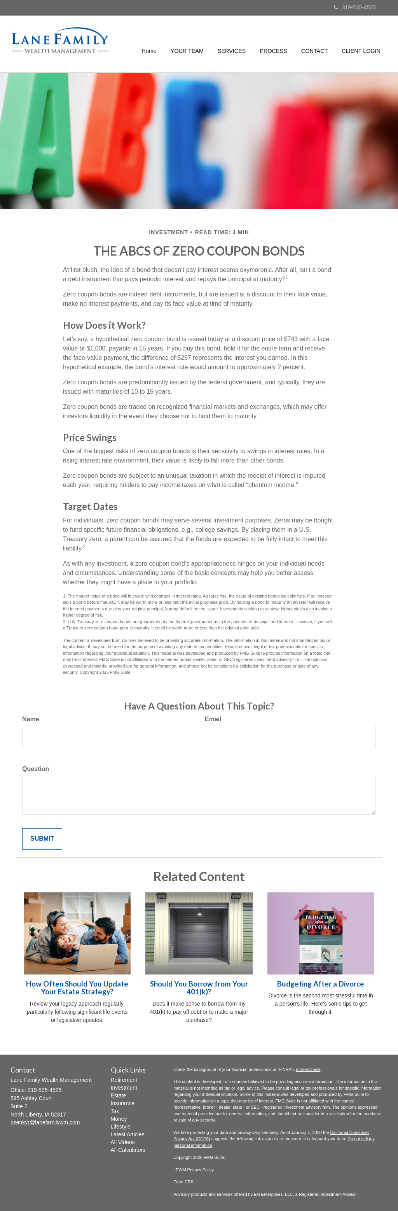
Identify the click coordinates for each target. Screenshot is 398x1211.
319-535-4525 (355, 7)
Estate (118, 1095)
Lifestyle (121, 1126)
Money (119, 1119)
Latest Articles (128, 1134)
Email (213, 719)
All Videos (123, 1142)
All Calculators (128, 1150)
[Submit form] (42, 839)
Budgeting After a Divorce (320, 984)
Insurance (122, 1103)
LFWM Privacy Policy (193, 1169)
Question (35, 769)
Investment (124, 1088)
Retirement (124, 1080)
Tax (115, 1111)
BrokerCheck (308, 1069)
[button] (187, 44)
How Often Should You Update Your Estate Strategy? (77, 988)
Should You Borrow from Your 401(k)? (199, 988)
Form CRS (183, 1181)
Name (30, 719)
